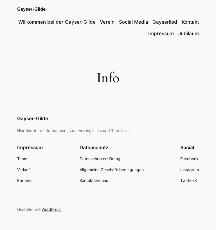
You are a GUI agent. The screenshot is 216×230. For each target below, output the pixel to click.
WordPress (51, 209)
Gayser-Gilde (31, 9)
